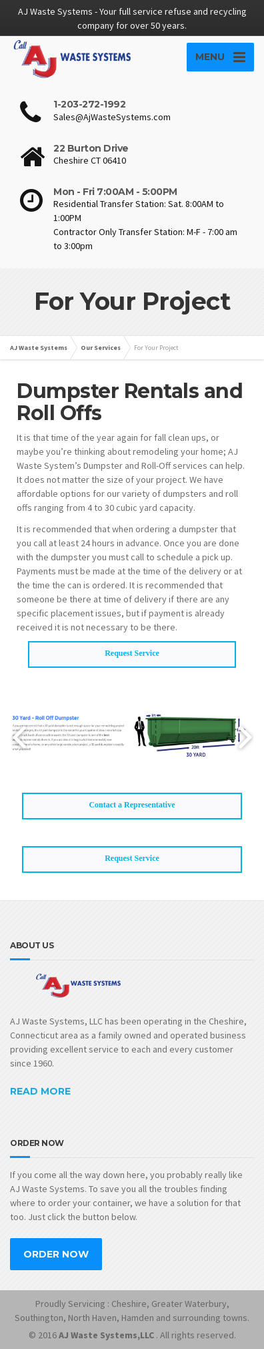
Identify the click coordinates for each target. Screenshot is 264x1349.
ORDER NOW (56, 1254)
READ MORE (40, 1091)
